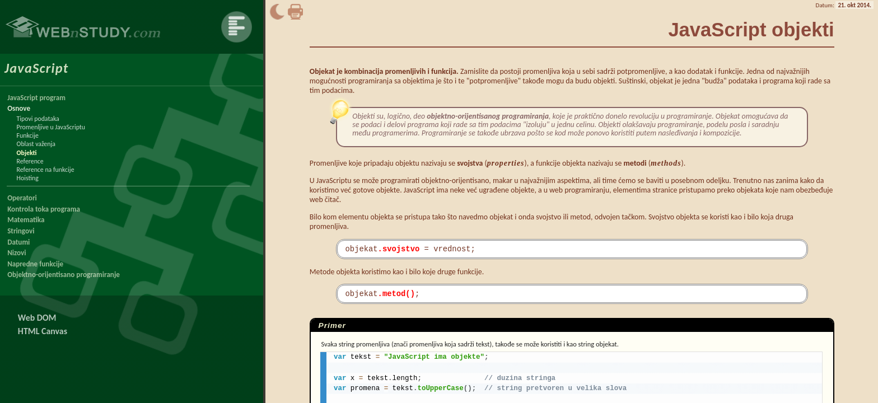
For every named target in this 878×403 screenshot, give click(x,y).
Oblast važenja (36, 144)
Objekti (27, 153)
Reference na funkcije (45, 170)
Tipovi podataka (38, 119)
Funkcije (28, 135)
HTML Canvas (42, 331)
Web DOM (37, 317)
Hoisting (28, 178)
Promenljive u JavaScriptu (51, 127)
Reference (30, 161)
